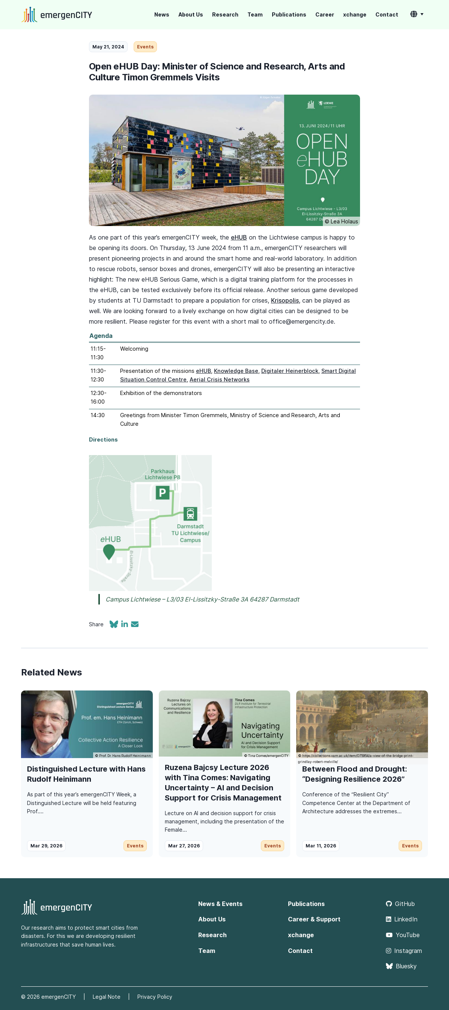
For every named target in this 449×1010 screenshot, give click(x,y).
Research (225, 14)
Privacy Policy (154, 996)
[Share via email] (135, 625)
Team (255, 14)
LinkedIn (401, 919)
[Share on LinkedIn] (126, 625)
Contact (386, 14)
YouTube (403, 935)
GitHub (400, 903)
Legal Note (107, 996)
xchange (354, 14)
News (161, 14)
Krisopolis (285, 300)
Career (324, 14)
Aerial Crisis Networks (220, 379)
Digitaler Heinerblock (289, 371)
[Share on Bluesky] (115, 625)
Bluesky (401, 966)
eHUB (239, 237)
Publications (289, 14)
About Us (190, 14)
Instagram (404, 950)
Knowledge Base (236, 371)
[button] (417, 15)
